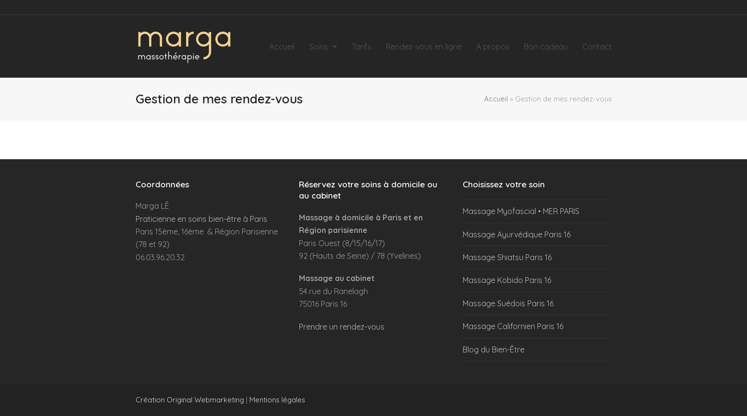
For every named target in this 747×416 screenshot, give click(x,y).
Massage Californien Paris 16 (513, 326)
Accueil (496, 98)
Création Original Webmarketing (190, 399)
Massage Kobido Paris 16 (507, 280)
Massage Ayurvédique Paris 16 (517, 234)
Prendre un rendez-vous (341, 327)
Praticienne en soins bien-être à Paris (201, 219)
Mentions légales (277, 399)
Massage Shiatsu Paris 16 (507, 257)
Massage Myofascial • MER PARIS (521, 211)
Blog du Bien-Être (493, 349)
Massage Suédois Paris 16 (508, 303)
